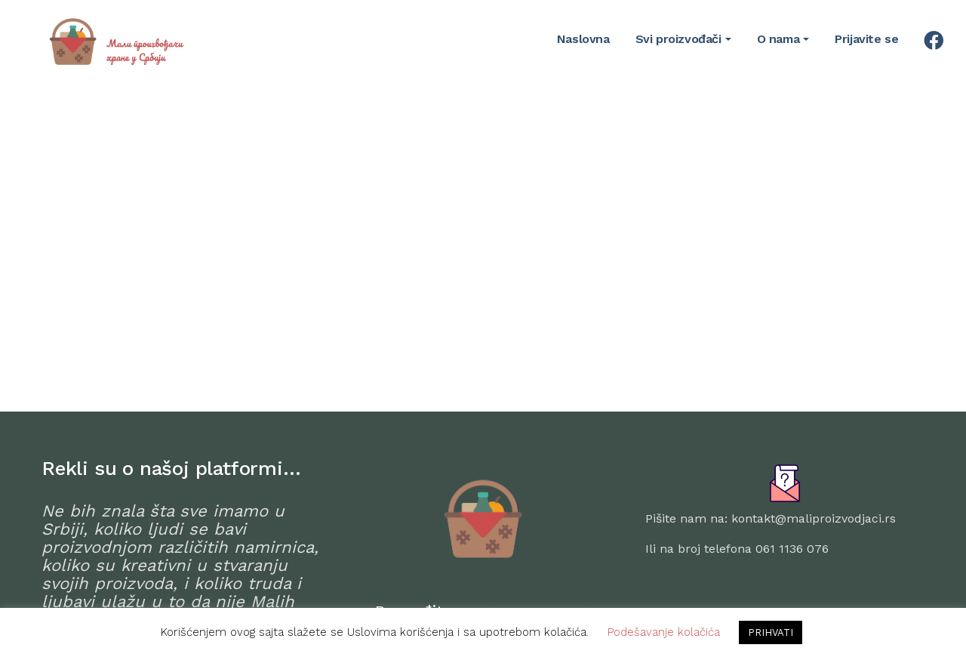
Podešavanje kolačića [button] (664, 632)
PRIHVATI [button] (770, 632)
